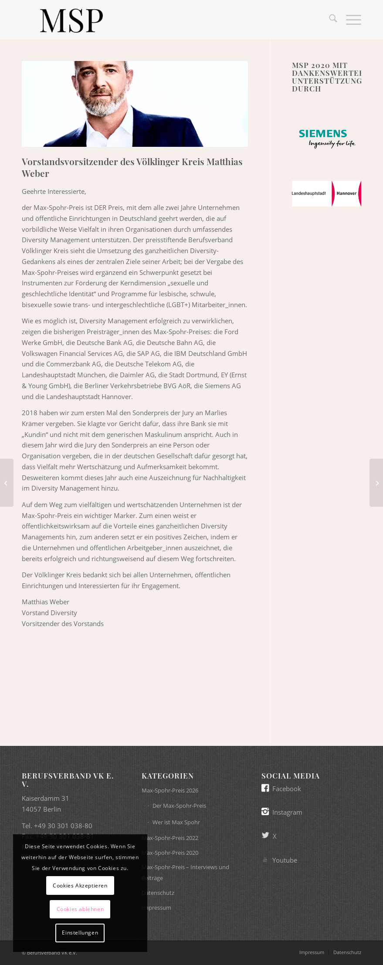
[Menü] (349, 19)
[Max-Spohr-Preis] (71, 19)
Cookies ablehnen (80, 909)
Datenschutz (158, 893)
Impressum (156, 907)
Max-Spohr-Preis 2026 (170, 790)
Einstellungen (80, 932)
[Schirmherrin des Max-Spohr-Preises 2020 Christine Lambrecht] (376, 483)
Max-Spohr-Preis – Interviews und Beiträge (185, 872)
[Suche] (328, 19)
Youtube (284, 860)
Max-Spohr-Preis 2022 (170, 838)
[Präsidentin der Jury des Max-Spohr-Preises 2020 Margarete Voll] (7, 483)
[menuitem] (328, 19)
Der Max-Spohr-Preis (179, 805)
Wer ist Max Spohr (176, 822)
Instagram (287, 812)
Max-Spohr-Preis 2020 (170, 853)
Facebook (286, 788)
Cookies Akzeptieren (80, 885)
